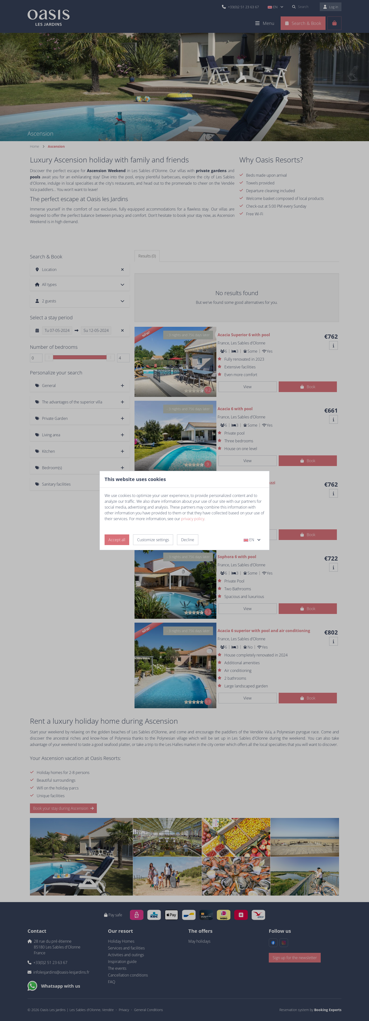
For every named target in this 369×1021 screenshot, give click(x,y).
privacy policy (192, 518)
